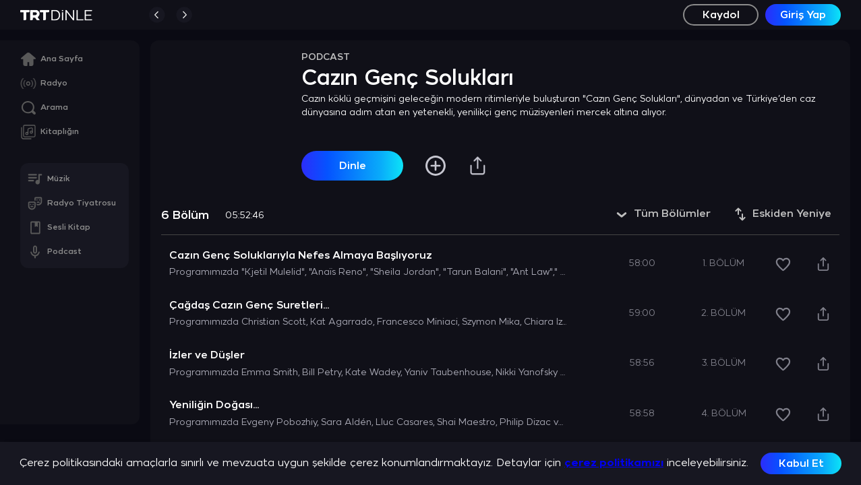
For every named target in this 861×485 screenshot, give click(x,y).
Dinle (352, 166)
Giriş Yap (803, 15)
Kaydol (721, 15)
